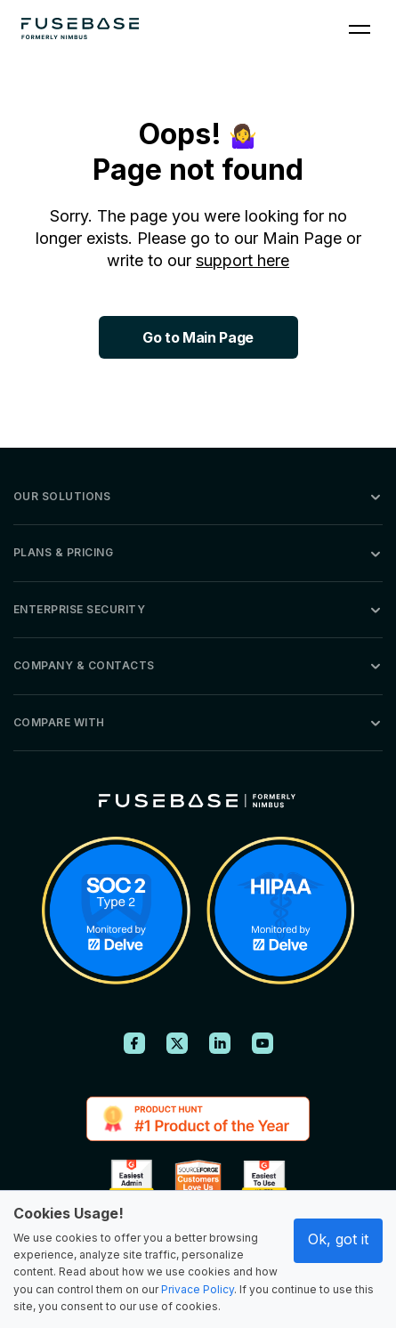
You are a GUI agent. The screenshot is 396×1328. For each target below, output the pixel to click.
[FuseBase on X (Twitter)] (177, 1043)
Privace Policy (197, 1289)
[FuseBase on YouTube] (262, 1043)
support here (242, 260)
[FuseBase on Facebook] (134, 1043)
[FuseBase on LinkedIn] (219, 1043)
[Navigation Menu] (359, 28)
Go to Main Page (198, 337)
